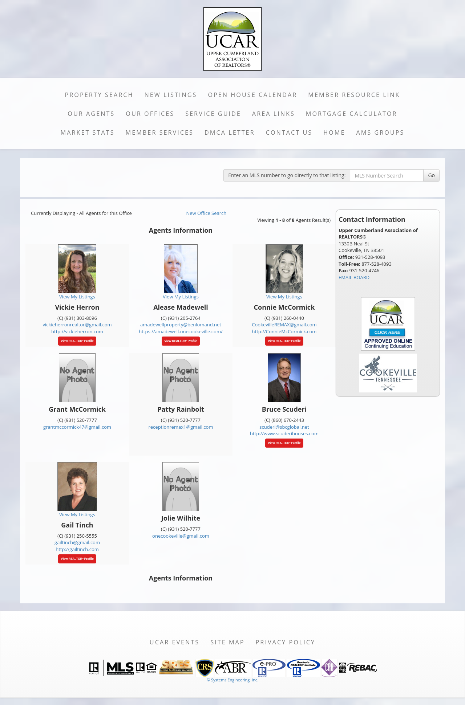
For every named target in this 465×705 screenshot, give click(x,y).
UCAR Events (174, 642)
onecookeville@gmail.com (180, 536)
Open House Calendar (252, 95)
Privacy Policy (286, 642)
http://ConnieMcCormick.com (284, 331)
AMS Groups (380, 132)
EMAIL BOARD (354, 277)
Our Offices (150, 114)
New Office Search (206, 213)
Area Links (273, 114)
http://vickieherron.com (77, 331)
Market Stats (88, 132)
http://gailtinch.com (77, 549)
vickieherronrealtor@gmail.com (77, 324)
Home (334, 132)
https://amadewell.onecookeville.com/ (180, 331)
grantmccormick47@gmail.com (77, 427)
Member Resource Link (354, 95)
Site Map (227, 642)
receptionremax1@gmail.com (181, 427)
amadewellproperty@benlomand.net (180, 324)
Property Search (99, 95)
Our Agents (91, 114)
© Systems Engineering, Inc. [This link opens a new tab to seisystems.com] (232, 679)
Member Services (160, 132)
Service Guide (213, 114)
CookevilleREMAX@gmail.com (284, 324)
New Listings (171, 95)
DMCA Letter (230, 132)
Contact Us (289, 132)
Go (431, 175)
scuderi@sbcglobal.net (284, 427)
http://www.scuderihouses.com (284, 433)
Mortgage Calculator (351, 114)
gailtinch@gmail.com (77, 542)
